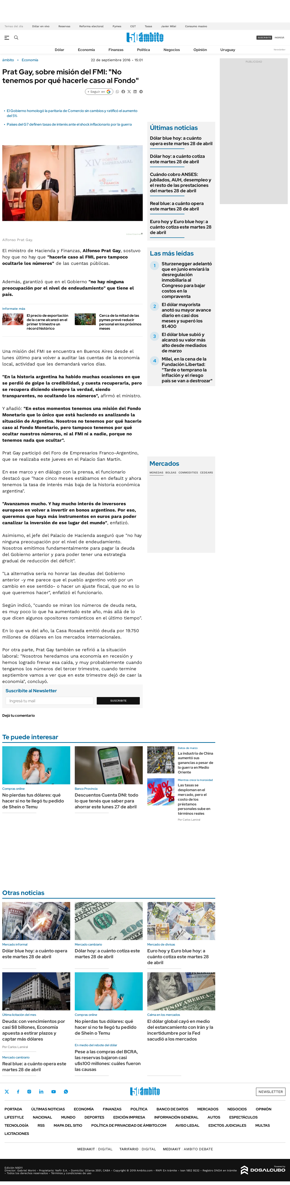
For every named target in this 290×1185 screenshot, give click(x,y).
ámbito (8, 60)
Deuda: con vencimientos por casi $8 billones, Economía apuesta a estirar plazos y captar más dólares (33, 1030)
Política (143, 49)
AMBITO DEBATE (188, 1149)
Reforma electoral (91, 26)
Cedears (206, 472)
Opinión (200, 49)
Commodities (188, 472)
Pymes (117, 26)
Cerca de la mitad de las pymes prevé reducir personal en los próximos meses (120, 322)
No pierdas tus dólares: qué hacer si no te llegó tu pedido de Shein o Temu (33, 801)
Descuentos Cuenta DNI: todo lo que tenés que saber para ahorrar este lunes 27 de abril (106, 801)
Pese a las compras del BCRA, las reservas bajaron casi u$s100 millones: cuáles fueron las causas (108, 1060)
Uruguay (227, 49)
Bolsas (170, 472)
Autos (214, 1117)
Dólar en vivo (40, 26)
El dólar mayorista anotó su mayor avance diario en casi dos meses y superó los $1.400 (186, 315)
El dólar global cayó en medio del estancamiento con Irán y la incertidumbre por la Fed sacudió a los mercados (180, 1030)
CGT (133, 26)
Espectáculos (243, 1117)
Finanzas (116, 49)
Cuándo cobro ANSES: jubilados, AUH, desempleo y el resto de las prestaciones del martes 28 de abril (180, 182)
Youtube (53, 1091)
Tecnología (17, 1125)
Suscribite (118, 700)
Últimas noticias (48, 1109)
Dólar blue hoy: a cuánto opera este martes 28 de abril (181, 140)
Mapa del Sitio (68, 1125)
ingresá (279, 37)
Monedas (156, 472)
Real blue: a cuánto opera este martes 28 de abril (177, 206)
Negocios (172, 49)
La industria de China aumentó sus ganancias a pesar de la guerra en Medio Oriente (195, 763)
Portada (13, 1109)
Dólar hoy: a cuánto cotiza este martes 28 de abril (177, 159)
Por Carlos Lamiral (189, 820)
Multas (262, 1125)
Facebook (18, 1092)
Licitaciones (17, 1133)
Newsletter (279, 49)
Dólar (59, 49)
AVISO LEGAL (187, 1125)
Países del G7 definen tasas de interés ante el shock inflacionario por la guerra (69, 124)
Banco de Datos (172, 1109)
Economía (86, 49)
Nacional (42, 1117)
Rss (41, 1125)
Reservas (64, 26)
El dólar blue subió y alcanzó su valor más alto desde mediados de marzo (184, 343)
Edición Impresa (129, 1117)
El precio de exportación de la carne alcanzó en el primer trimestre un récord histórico (47, 322)
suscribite (264, 37)
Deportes (94, 1117)
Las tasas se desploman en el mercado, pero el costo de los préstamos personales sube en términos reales (194, 799)
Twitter (7, 1091)
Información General (176, 1117)
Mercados (207, 1109)
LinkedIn (41, 1092)
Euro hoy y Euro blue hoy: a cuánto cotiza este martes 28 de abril (181, 227)
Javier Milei (168, 26)
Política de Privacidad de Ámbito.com (128, 1125)
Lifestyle (14, 1117)
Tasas (148, 26)
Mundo (68, 1117)
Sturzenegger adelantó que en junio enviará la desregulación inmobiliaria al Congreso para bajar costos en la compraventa (187, 280)
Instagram (29, 1092)
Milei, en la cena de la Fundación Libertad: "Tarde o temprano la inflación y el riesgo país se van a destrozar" (187, 370)
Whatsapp (66, 1092)
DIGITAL (95, 1149)
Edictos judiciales (227, 1125)
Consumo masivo (196, 26)
